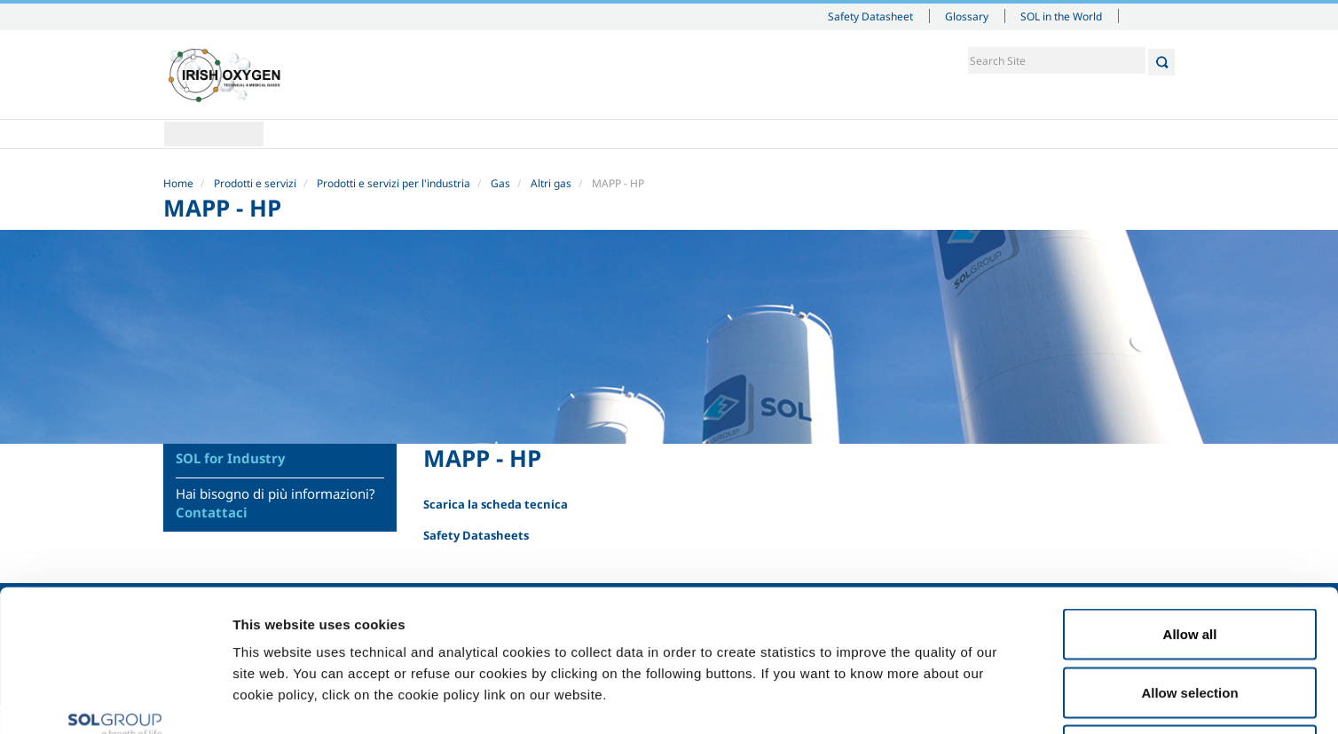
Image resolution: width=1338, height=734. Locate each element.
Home (214, 134)
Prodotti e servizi (255, 183)
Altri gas (551, 183)
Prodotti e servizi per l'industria (393, 183)
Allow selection (1189, 559)
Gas (500, 183)
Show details (922, 698)
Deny (1190, 617)
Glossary (966, 16)
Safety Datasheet (870, 16)
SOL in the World (1061, 16)
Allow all (1190, 501)
